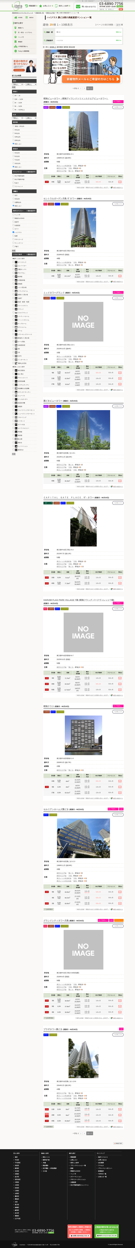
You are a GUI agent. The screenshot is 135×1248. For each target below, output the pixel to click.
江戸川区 (17, 1218)
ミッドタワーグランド (53, 293)
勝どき (71, 171)
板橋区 (17, 1207)
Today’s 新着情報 (23, 51)
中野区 (17, 1182)
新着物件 (101, 1171)
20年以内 (16, 140)
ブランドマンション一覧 (78, 1165)
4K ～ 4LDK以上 (19, 110)
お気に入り (48, 6)
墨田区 (17, 1196)
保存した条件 (64, 6)
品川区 (17, 1177)
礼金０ (16, 183)
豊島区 (17, 1199)
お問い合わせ (102, 1160)
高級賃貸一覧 (39, 13)
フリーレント (18, 186)
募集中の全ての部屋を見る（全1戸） (97, 187)
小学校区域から (23, 46)
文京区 (17, 1171)
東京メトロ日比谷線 (64, 881)
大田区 (17, 1185)
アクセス (101, 1165)
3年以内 (16, 130)
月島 (75, 166)
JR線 (44, 1163)
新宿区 (17, 1168)
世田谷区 (17, 1179)
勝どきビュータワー (52, 401)
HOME (20, 17)
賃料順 (66, 47)
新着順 (52, 47)
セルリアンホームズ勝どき (56, 809)
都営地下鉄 (46, 1160)
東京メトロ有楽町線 (64, 166)
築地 (75, 881)
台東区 (17, 1193)
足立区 (17, 1213)
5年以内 (16, 133)
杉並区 (17, 1188)
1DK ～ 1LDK (18, 99)
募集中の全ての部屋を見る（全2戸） (97, 589)
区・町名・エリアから (25, 32)
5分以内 (16, 156)
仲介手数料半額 (18, 179)
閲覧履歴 (33, 6)
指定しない (17, 144)
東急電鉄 (45, 1165)
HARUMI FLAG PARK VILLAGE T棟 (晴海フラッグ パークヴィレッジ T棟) (78, 600)
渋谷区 (17, 1165)
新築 (71, 1168)
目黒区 (17, 1174)
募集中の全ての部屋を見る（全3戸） (97, 390)
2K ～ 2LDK (17, 103)
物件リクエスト (103, 1157)
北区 (16, 1202)
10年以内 (16, 137)
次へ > (89, 88)
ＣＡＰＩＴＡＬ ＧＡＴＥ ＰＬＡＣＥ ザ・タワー (68, 497)
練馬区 (17, 1210)
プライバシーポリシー (105, 1168)
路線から (21, 28)
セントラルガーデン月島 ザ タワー (59, 198)
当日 (15, 195)
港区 (16, 1157)
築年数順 (60, 47)
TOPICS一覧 (102, 1174)
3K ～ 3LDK (17, 106)
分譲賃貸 (73, 1182)
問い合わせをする (89, 7)
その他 (45, 1171)
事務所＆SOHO (75, 1171)
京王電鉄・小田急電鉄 (50, 1168)
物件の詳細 (80, 187)
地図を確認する (117, 187)
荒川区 (17, 1204)
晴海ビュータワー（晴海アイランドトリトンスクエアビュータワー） (76, 98)
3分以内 (16, 153)
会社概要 (101, 1163)
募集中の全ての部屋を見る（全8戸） (97, 909)
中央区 (17, 1160)
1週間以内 (17, 202)
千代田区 (17, 1163)
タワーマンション (76, 1177)
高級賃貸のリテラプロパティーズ (22, 13)
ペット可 (21, 37)
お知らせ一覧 (102, 1177)
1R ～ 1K (16, 95)
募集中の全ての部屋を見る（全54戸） (97, 1018)
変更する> (118, 32)
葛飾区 (17, 1216)
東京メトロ (46, 1157)
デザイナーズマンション (78, 1179)
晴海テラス (48, 706)
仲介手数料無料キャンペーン (79, 1185)
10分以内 (16, 163)
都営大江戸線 (50, 13)
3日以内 (16, 199)
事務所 (20, 42)
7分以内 (16, 160)
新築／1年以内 (18, 126)
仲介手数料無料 (18, 176)
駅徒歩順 (72, 47)
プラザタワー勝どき (52, 1029)
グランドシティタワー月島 (56, 920)
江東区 (17, 1190)
